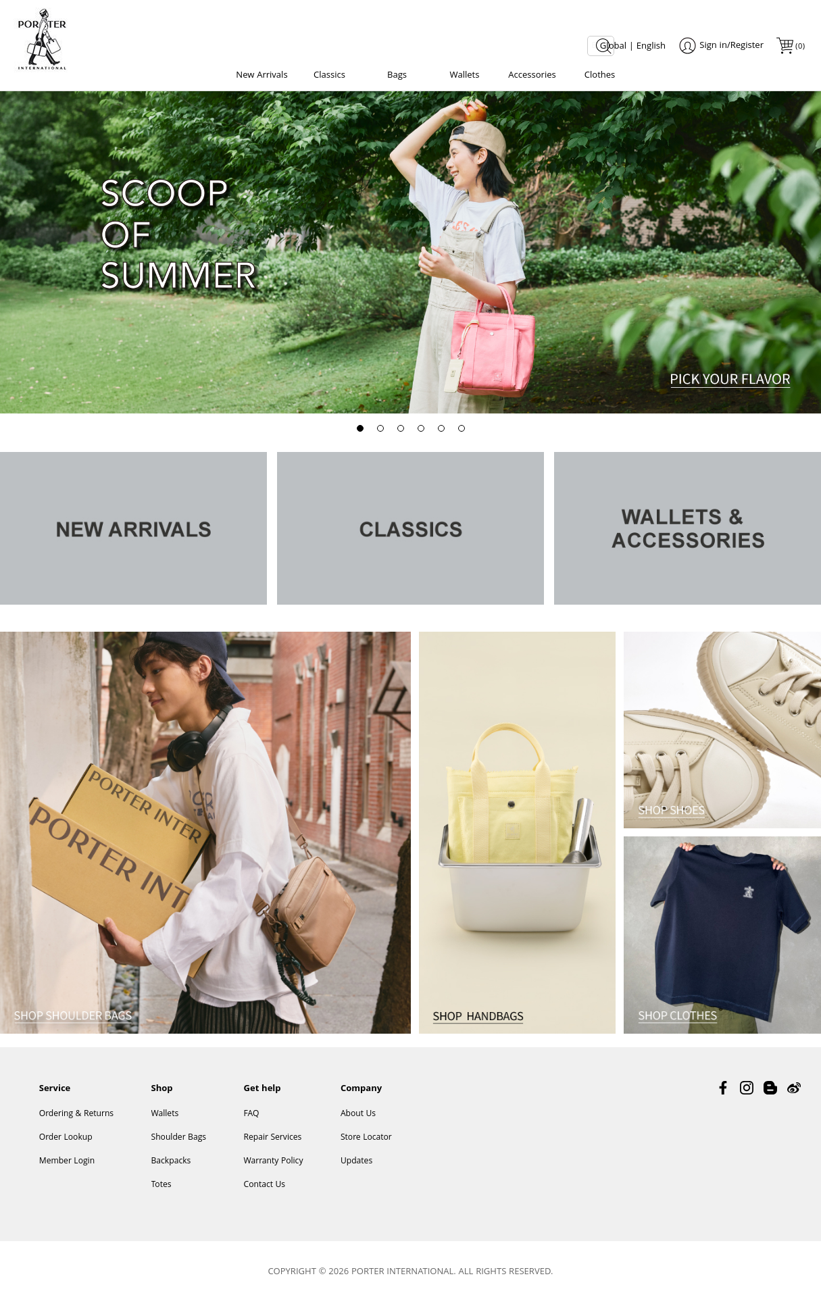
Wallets (465, 75)
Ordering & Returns (76, 1120)
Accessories (531, 75)
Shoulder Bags (179, 1144)
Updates (356, 1168)
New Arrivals (261, 75)
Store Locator (366, 1144)
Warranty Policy (273, 1168)
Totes (161, 1191)
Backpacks (171, 1168)
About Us (358, 1120)
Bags (397, 75)
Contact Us (264, 1191)
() (799, 47)
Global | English (633, 46)
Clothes (600, 75)
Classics (329, 75)
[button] (360, 432)
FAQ (251, 1120)
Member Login (67, 1168)
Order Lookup (66, 1144)
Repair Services (272, 1144)
